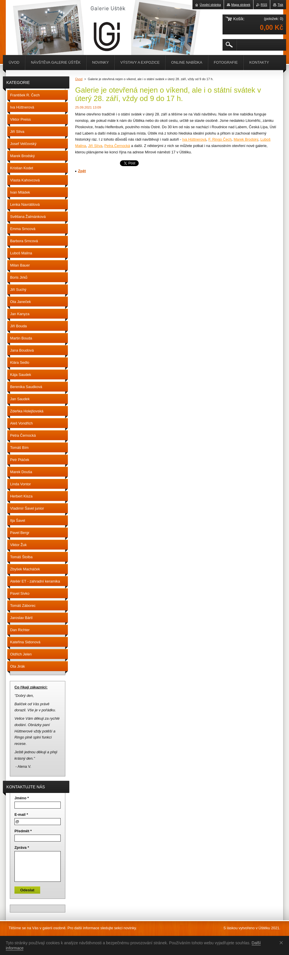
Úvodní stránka (210, 4)
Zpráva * (21, 847)
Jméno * (21, 798)
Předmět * (23, 831)
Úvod (78, 79)
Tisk (280, 4)
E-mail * (21, 814)
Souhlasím (282, 942)
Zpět (82, 171)
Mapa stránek (240, 4)
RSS (264, 4)
